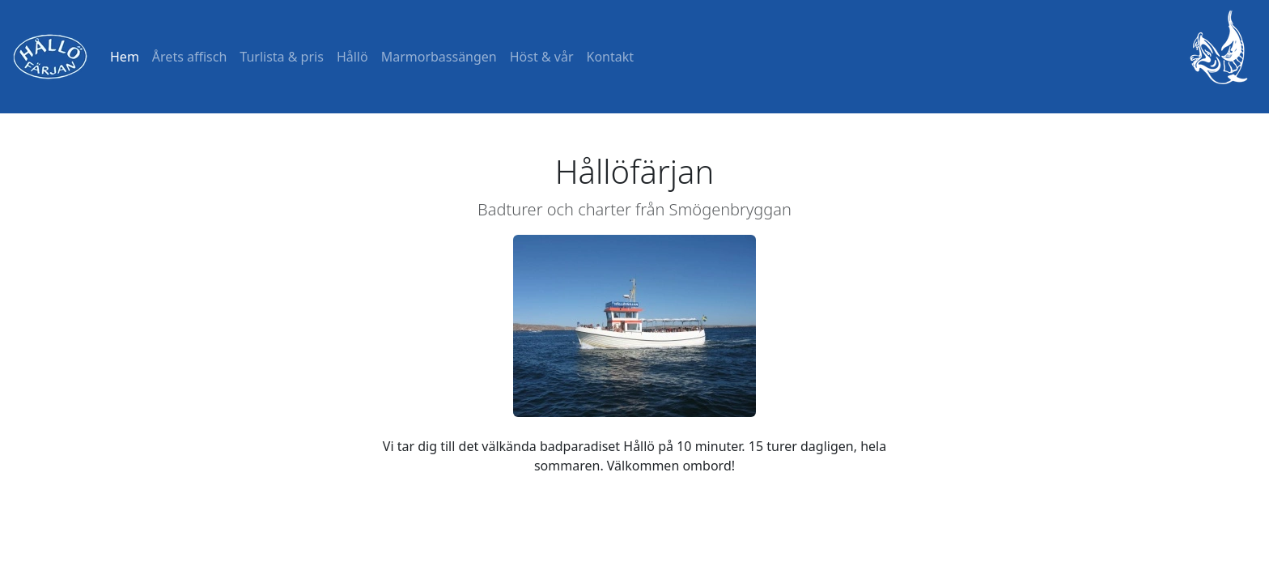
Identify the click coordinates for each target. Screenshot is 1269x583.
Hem (124, 57)
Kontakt (610, 57)
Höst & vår (542, 57)
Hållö (352, 57)
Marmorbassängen (439, 57)
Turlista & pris (282, 57)
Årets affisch (189, 57)
